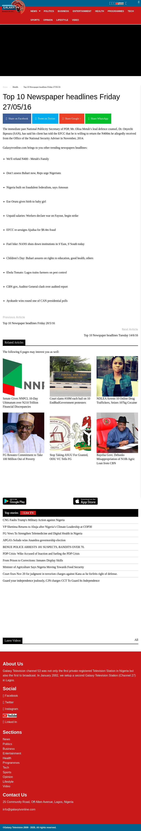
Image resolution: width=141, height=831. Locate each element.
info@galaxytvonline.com (19, 809)
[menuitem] (35, 11)
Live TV (28, 512)
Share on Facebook (17, 118)
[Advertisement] (70, 50)
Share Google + (71, 118)
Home (5, 87)
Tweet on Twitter (45, 118)
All (136, 639)
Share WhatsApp (98, 118)
